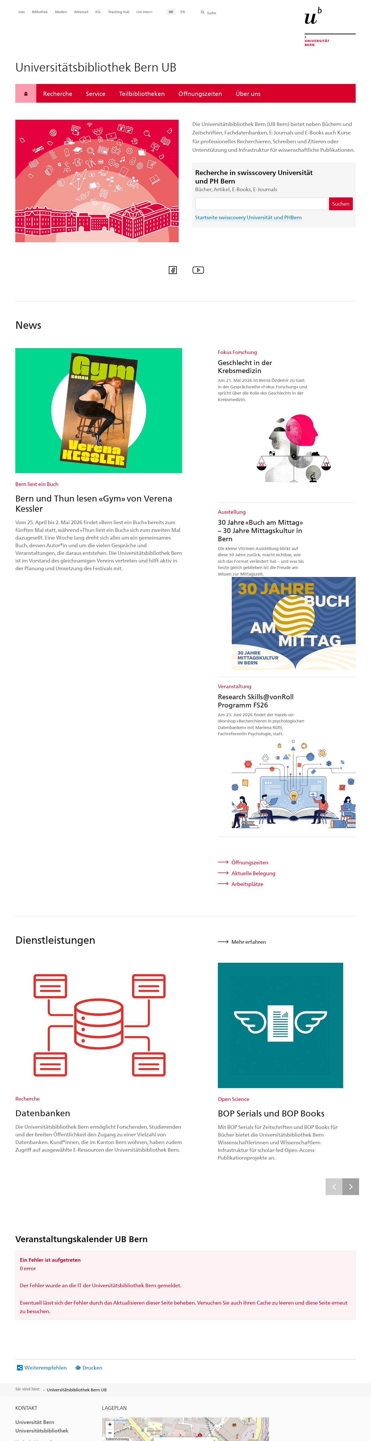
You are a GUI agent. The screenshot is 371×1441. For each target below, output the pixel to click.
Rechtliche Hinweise (161, 1375)
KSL (98, 11)
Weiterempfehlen (45, 1088)
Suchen (340, 203)
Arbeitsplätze (247, 604)
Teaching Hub (118, 11)
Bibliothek (40, 11)
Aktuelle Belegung (253, 593)
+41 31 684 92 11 (50, 1196)
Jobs (21, 11)
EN (182, 11)
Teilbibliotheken (142, 93)
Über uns (248, 93)
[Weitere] (350, 907)
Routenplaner (170, 1174)
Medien (61, 11)
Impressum (202, 1375)
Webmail (81, 11)
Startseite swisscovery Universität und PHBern (248, 217)
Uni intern (144, 11)
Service (96, 93)
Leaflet (232, 1247)
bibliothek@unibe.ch (37, 1204)
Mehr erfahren (248, 662)
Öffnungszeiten (200, 93)
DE (171, 11)
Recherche (57, 93)
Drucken (92, 1088)
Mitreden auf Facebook (51, 1218)
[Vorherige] (334, 907)
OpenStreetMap (248, 1247)
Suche (211, 12)
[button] (185, 1188)
